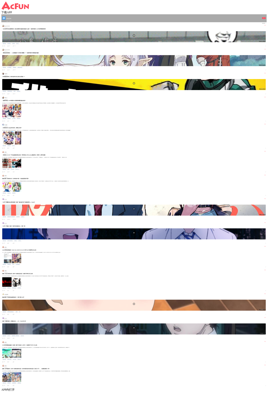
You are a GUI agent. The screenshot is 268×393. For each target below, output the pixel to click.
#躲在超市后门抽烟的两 (11, 216)
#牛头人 (17, 43)
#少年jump (12, 169)
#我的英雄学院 (9, 91)
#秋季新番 (9, 118)
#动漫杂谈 (18, 91)
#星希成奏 (17, 216)
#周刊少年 (19, 359)
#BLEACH (17, 169)
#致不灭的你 (9, 359)
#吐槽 (14, 91)
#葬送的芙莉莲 (20, 67)
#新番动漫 (9, 264)
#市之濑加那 (9, 67)
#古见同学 (9, 43)
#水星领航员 (18, 264)
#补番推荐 (9, 145)
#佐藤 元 (15, 240)
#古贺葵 (13, 43)
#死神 (8, 169)
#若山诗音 (22, 335)
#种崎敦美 (14, 67)
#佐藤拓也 (22, 216)
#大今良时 (14, 359)
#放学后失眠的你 (10, 240)
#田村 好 (19, 240)
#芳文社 (13, 145)
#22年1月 (8, 335)
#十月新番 (13, 118)
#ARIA (13, 264)
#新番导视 (18, 118)
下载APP (6, 12)
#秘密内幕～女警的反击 (15, 335)
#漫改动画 (4, 43)
